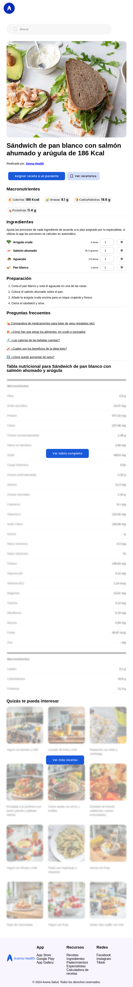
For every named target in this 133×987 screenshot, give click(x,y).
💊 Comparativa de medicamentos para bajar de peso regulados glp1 (51, 323)
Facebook (104, 955)
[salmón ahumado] (107, 250)
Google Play (45, 958)
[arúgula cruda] (107, 242)
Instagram (104, 958)
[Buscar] (62, 29)
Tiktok (101, 962)
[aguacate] (107, 259)
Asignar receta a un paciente (37, 176)
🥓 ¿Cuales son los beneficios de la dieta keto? (37, 348)
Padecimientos (77, 962)
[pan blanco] (107, 267)
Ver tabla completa (67, 453)
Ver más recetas (65, 760)
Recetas (72, 955)
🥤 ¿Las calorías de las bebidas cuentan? (33, 340)
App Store (44, 955)
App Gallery (45, 962)
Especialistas (76, 966)
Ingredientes (75, 958)
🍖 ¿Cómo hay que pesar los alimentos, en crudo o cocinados (46, 331)
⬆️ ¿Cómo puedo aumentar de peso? (30, 357)
